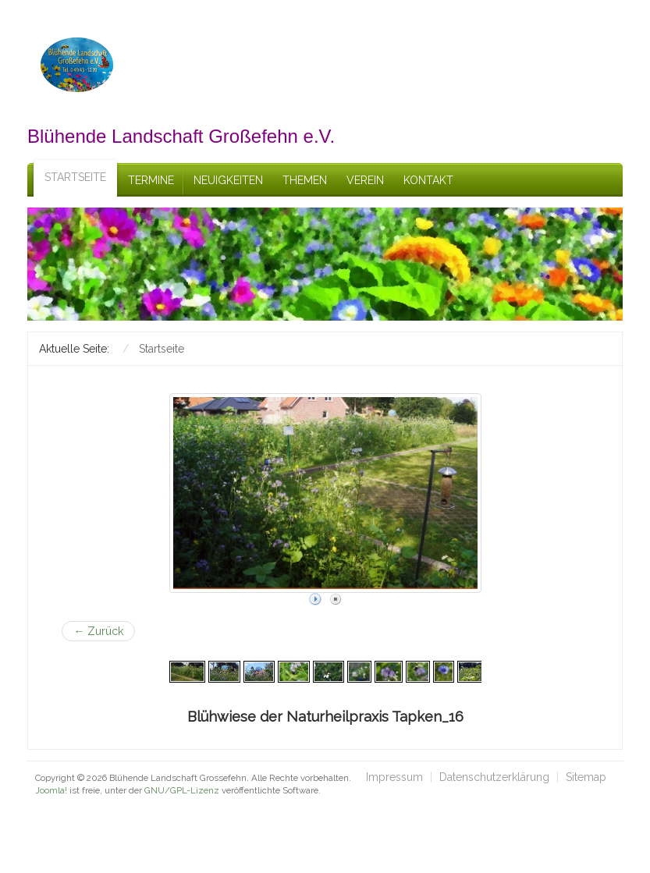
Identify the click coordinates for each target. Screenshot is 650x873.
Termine (151, 180)
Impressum (394, 777)
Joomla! (51, 790)
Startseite (75, 177)
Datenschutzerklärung (494, 777)
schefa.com (102, 802)
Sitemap (586, 777)
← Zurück (98, 631)
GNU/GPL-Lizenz (181, 790)
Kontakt (428, 180)
